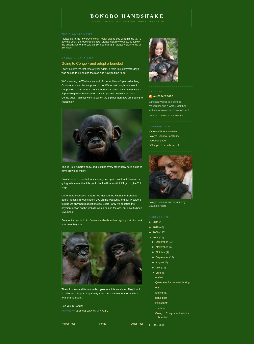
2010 (156, 227)
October (161, 252)
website (123, 41)
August (160, 262)
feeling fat (160, 292)
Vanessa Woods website (163, 131)
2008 (156, 237)
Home (102, 323)
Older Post (137, 323)
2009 (156, 232)
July (158, 267)
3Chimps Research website (164, 145)
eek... (158, 287)
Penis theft (161, 302)
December (162, 241)
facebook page (157, 140)
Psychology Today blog (99, 38)
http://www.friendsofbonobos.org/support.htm (110, 220)
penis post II (162, 297)
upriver (159, 277)
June (159, 272)
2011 (156, 222)
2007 (156, 324)
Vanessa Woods (163, 96)
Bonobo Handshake (127, 16)
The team (160, 308)
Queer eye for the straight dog (172, 282)
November (162, 246)
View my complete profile (166, 116)
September (162, 257)
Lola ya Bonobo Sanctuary (164, 136)
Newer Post (68, 323)
